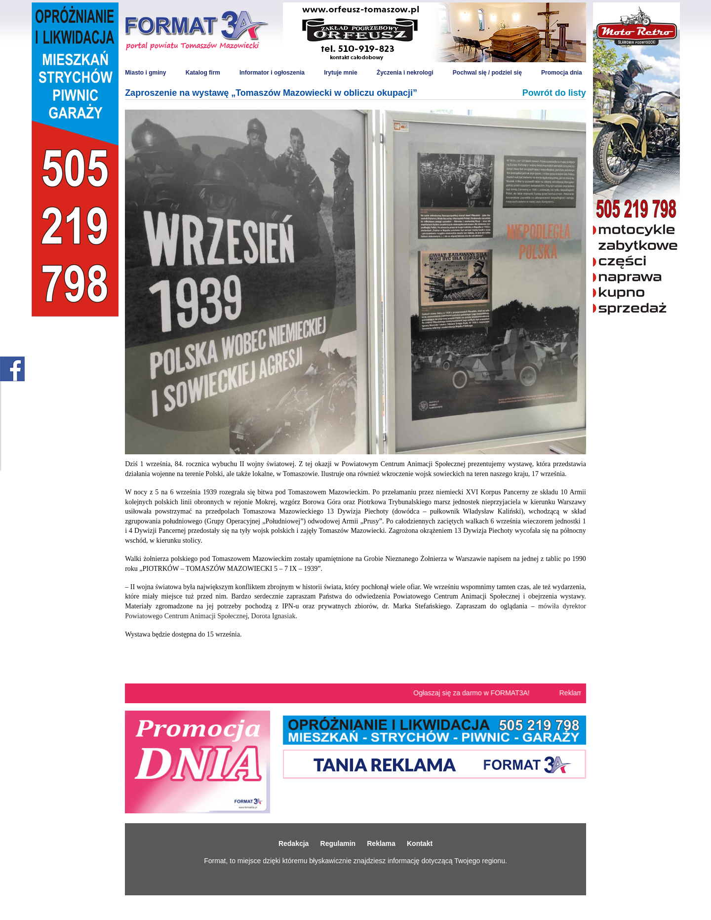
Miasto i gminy (145, 72)
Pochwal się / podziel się (487, 72)
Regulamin (338, 843)
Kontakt (420, 843)
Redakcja (293, 843)
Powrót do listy (554, 93)
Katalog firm (203, 72)
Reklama (381, 843)
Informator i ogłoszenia (272, 72)
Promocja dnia (561, 72)
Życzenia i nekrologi (405, 72)
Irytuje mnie (340, 72)
